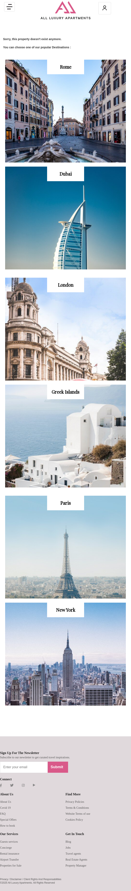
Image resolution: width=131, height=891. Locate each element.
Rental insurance (9, 853)
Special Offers (8, 819)
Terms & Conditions (77, 807)
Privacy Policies (75, 801)
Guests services (9, 841)
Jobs (68, 847)
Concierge (6, 847)
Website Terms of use (78, 813)
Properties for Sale (10, 865)
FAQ (3, 813)
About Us (5, 801)
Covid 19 (5, 807)
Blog (68, 841)
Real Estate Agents (76, 859)
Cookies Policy (74, 819)
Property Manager (76, 865)
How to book (7, 825)
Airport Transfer (9, 859)
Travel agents (73, 853)
